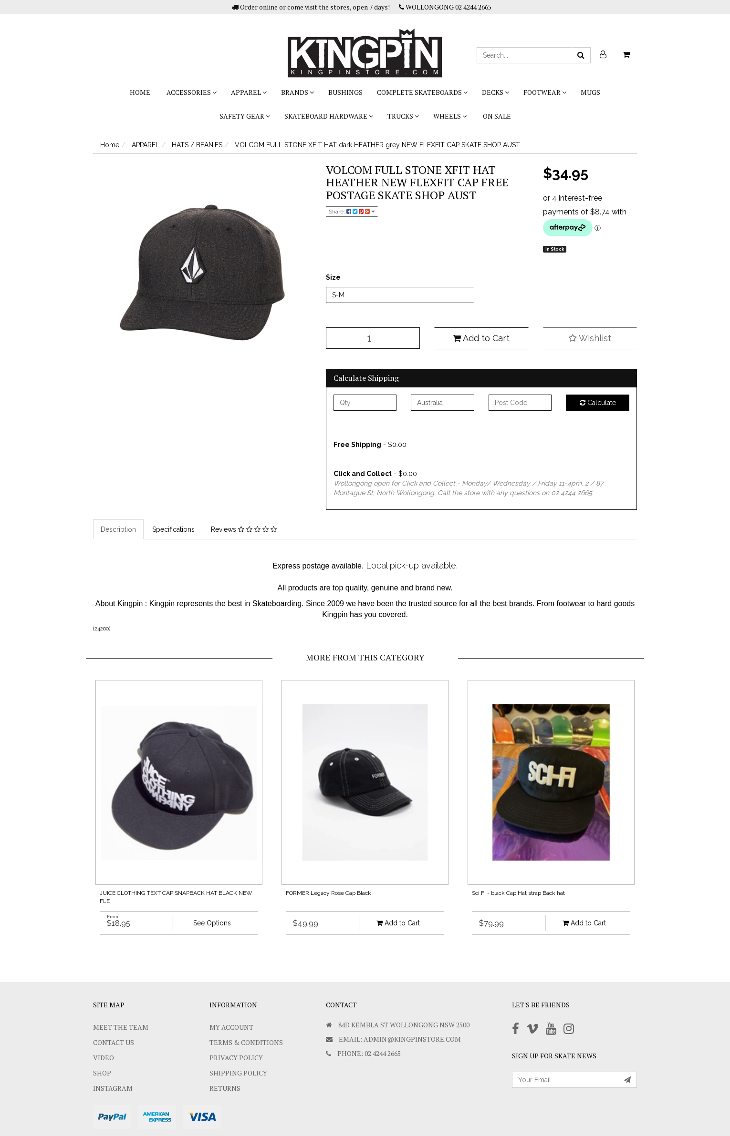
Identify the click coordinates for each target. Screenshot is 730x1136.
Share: (352, 211)
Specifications (173, 529)
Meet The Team (120, 1027)
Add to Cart (481, 338)
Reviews (244, 529)
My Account (231, 1027)
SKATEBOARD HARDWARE (328, 116)
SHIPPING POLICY (238, 1072)
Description (118, 529)
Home (140, 92)
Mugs (590, 92)
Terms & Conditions (246, 1042)
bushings (345, 92)
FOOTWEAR (544, 92)
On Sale (497, 116)
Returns (224, 1088)
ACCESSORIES (192, 92)
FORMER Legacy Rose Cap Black (328, 893)
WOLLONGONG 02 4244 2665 (445, 6)
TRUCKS (403, 116)
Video (103, 1057)
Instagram (113, 1088)
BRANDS (297, 92)
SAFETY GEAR (244, 116)
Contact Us (113, 1042)
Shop (102, 1072)
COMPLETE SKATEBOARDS (422, 92)
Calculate (598, 402)
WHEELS (450, 116)
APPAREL (249, 92)
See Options (212, 923)
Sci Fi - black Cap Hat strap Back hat (518, 893)
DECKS (495, 92)
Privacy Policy (236, 1057)
